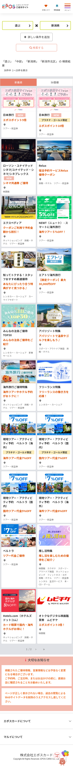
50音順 (55, 82)
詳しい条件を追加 (36, 37)
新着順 (18, 82)
